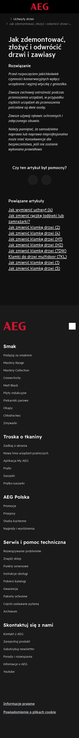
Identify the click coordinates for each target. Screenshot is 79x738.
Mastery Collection (16, 370)
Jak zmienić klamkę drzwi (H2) (35, 244)
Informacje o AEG (15, 664)
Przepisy (9, 513)
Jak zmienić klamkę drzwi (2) (34, 227)
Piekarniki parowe (15, 400)
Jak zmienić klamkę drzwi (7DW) (37, 250)
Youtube (9, 671)
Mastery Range (13, 363)
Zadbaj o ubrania (15, 445)
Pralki (7, 468)
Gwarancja (10, 588)
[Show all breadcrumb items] (6, 18)
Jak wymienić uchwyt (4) (30, 209)
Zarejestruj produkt (16, 641)
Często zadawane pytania (21, 604)
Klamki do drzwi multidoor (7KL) (37, 256)
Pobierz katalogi (14, 581)
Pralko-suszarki (14, 483)
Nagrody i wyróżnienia (19, 528)
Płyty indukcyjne (15, 393)
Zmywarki (10, 423)
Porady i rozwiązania (17, 656)
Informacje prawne (19, 703)
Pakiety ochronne (15, 596)
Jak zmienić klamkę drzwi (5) (34, 268)
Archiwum (10, 611)
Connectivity (12, 378)
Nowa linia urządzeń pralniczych (25, 453)
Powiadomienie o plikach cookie (29, 712)
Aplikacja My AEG (15, 460)
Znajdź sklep (12, 558)
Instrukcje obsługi (15, 573)
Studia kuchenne (14, 521)
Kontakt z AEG (13, 634)
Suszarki (9, 475)
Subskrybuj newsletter (18, 649)
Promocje (9, 506)
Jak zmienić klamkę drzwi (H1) (35, 238)
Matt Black (10, 385)
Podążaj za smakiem (17, 355)
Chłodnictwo (11, 415)
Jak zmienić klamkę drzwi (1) (33, 262)
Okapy (8, 408)
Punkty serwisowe (15, 566)
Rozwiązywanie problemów (22, 551)
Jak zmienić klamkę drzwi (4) (34, 232)
